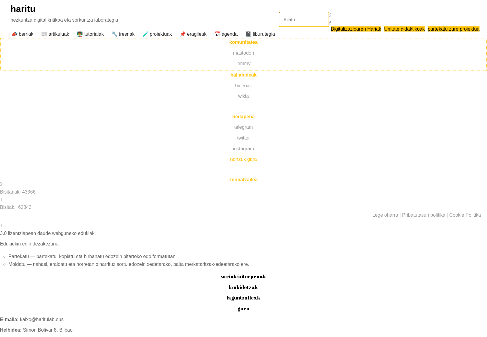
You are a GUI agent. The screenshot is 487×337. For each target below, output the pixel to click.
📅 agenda (226, 34)
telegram (243, 127)
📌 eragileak (193, 34)
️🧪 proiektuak (157, 34)
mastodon (243, 53)
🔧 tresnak (123, 34)
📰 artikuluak (55, 34)
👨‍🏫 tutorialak (90, 34)
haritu (23, 9)
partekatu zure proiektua (453, 29)
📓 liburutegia (260, 34)
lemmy (243, 63)
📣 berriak (22, 34)
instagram (243, 148)
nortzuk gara (243, 159)
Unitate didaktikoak (404, 29)
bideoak (243, 85)
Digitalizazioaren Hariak (356, 29)
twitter (243, 137)
